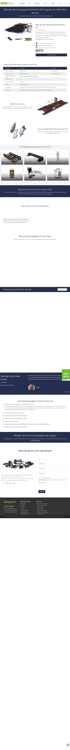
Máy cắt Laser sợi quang (42, 735)
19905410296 (11, 740)
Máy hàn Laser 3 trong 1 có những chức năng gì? (16, 658)
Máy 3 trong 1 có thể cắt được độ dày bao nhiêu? (16, 650)
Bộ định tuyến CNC (41, 745)
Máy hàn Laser (40, 740)
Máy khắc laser (40, 738)
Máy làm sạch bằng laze (42, 742)
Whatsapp (65, 379)
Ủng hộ (53, 3)
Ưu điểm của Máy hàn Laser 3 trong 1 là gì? (14, 644)
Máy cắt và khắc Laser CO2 (43, 744)
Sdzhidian (63, 748)
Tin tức (45, 3)
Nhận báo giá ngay (51, 54)
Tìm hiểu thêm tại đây (35, 672)
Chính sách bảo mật (25, 745)
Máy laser (22, 3)
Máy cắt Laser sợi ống (41, 737)
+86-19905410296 (13, 741)
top (68, 745)
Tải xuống (23, 738)
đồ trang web (47, 748)
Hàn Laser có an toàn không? (11, 653)
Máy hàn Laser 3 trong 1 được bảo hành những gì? (16, 647)
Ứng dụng (36, 3)
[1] (18, 27)
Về (29, 3)
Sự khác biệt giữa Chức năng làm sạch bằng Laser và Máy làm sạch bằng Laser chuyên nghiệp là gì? (27, 655)
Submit (42, 723)
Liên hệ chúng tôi (24, 742)
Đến (62, 259)
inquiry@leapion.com (12, 743)
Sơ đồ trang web (24, 744)
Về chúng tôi (23, 735)
